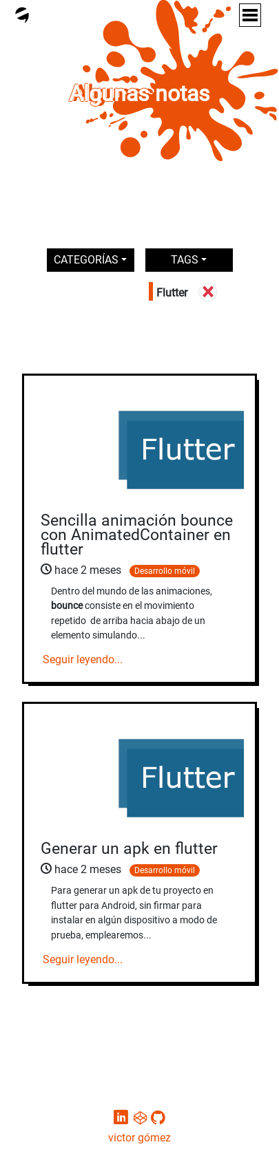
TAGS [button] (184, 259)
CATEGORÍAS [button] (86, 259)
